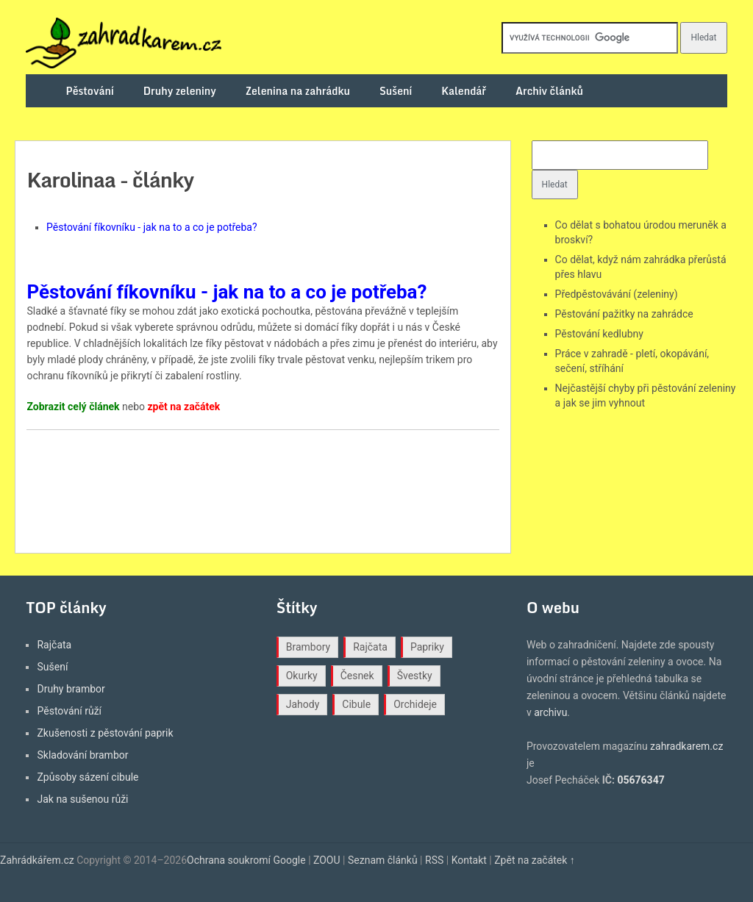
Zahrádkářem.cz (37, 860)
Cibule (356, 704)
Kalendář (463, 90)
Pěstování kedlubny (599, 334)
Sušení (395, 90)
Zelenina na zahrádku (298, 90)
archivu (550, 712)
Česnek (357, 675)
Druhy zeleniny (179, 90)
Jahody (303, 704)
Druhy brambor (70, 689)
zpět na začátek (183, 406)
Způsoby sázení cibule (87, 777)
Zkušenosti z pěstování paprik (105, 733)
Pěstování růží (69, 711)
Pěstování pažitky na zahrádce (624, 314)
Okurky (302, 675)
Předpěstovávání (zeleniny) (616, 294)
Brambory (308, 647)
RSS (434, 860)
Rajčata (54, 645)
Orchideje (415, 704)
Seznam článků (383, 860)
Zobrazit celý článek (72, 406)
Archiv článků (549, 90)
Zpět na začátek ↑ (534, 860)
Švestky (414, 675)
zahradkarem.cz (686, 746)
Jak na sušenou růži (82, 799)
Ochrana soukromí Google (246, 860)
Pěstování (90, 90)
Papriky (427, 647)
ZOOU (326, 860)
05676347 (640, 780)
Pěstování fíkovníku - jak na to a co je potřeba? (151, 227)
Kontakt (469, 860)
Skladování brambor (82, 755)
